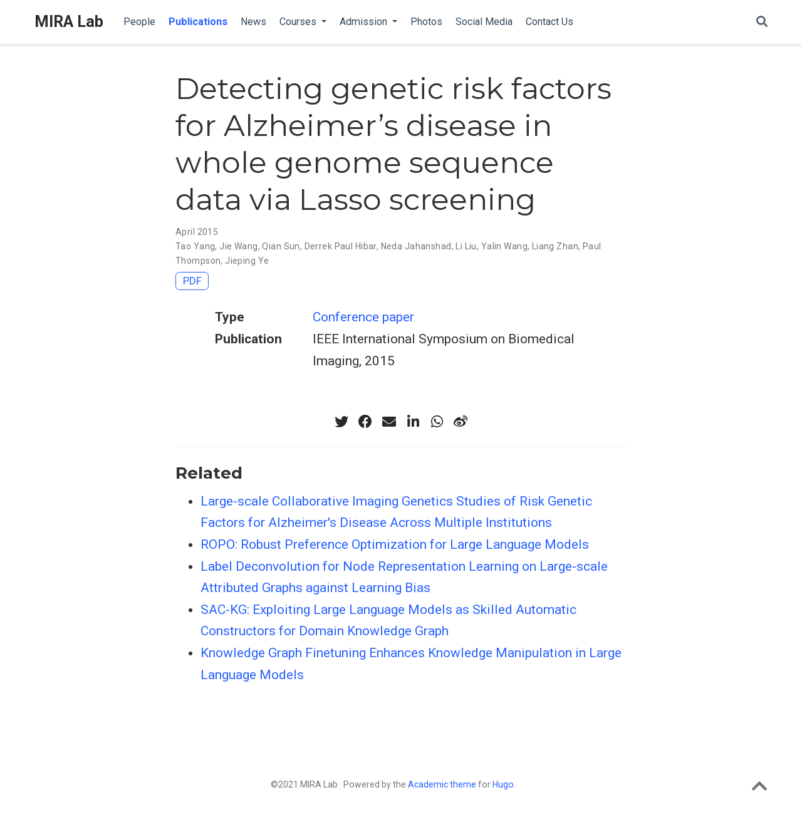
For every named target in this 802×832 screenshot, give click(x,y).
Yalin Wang (504, 246)
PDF (192, 280)
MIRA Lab (68, 22)
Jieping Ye (247, 261)
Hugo (503, 784)
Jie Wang (238, 246)
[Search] (762, 22)
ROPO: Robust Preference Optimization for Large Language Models (394, 544)
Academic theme (442, 784)
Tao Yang (195, 246)
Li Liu (466, 246)
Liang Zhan (555, 246)
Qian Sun (280, 246)
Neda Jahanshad (416, 246)
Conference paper (363, 317)
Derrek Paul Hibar (341, 246)
